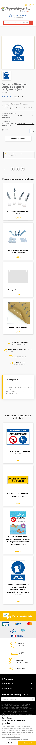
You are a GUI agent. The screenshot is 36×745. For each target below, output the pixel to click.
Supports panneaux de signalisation (16, 155)
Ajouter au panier (18, 138)
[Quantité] (30, 131)
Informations (7, 679)
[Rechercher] (18, 23)
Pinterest (22, 169)
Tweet (17, 169)
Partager (12, 169)
